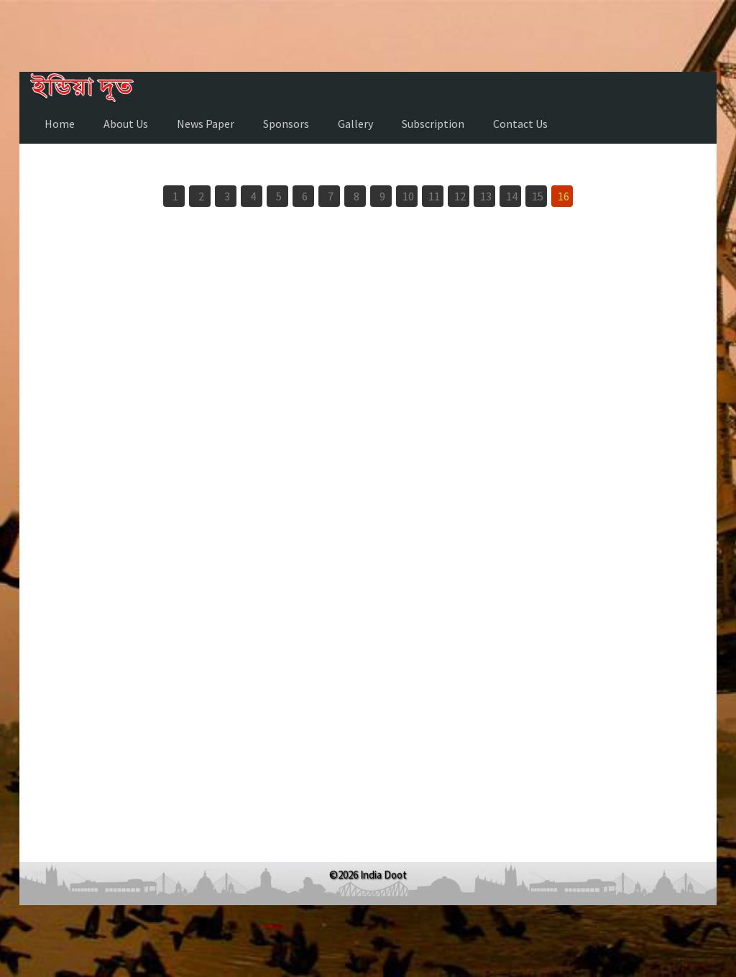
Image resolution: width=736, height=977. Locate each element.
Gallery (355, 123)
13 (486, 196)
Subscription (433, 123)
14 (512, 196)
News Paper (205, 123)
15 (537, 196)
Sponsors (286, 123)
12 (460, 196)
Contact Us (520, 123)
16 (563, 196)
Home (60, 123)
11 (434, 196)
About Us (126, 123)
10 (408, 196)
